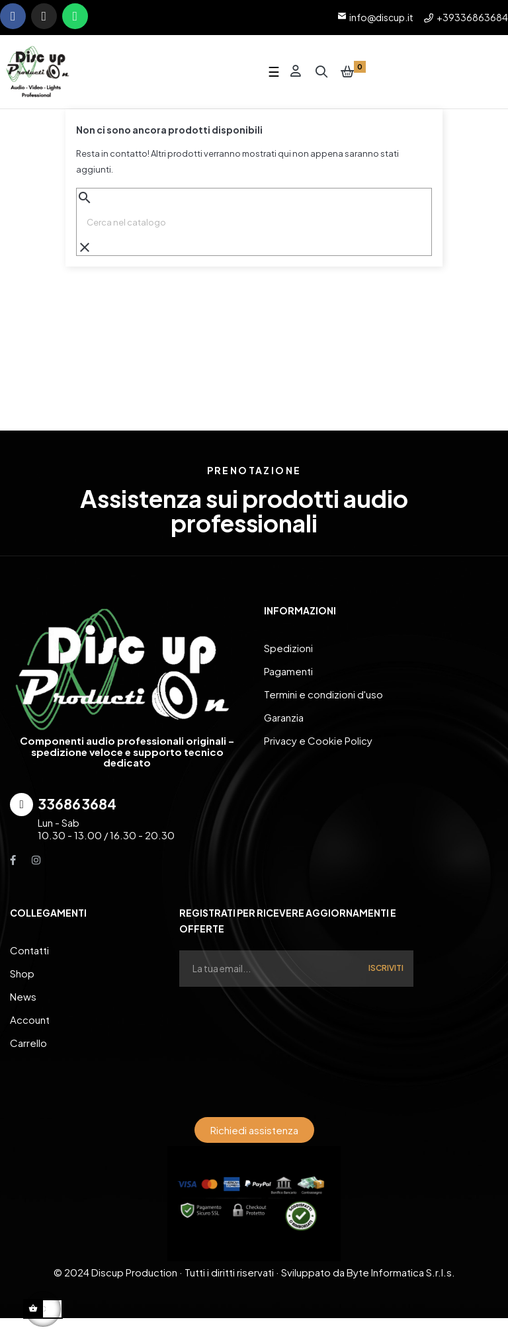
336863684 (77, 806)
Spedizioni (288, 650)
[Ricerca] (254, 224)
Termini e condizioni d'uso (323, 696)
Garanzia (284, 719)
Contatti (29, 952)
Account (30, 1021)
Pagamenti (288, 673)
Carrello (28, 1044)
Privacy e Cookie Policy (318, 742)
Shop (22, 975)
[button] (254, 1132)
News (23, 998)
